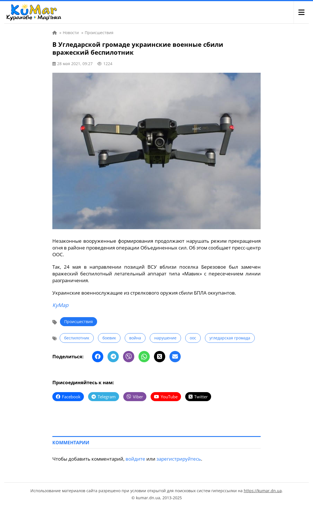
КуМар (60, 305)
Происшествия (78, 321)
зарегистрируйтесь (179, 459)
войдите (135, 459)
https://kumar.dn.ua (263, 490)
